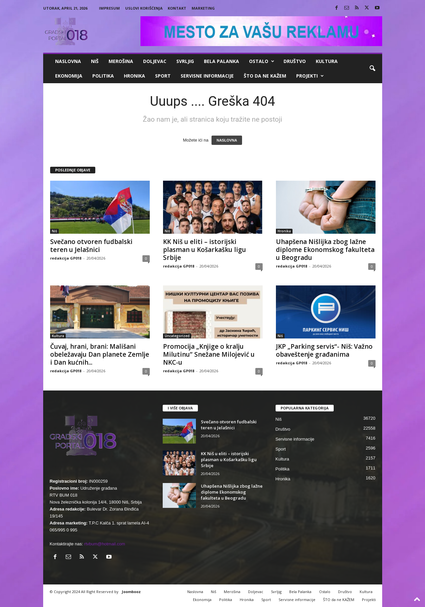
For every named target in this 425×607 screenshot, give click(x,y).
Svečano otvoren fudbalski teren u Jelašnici (91, 245)
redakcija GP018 (65, 258)
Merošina (121, 61)
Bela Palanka (221, 61)
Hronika (134, 76)
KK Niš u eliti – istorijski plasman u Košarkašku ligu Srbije (204, 249)
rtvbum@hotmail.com (104, 543)
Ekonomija (68, 76)
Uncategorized (177, 336)
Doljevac (154, 61)
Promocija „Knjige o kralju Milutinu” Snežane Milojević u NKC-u (209, 354)
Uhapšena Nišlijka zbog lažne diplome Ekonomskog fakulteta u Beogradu (325, 249)
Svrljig (185, 61)
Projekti (310, 76)
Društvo (295, 61)
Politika (103, 76)
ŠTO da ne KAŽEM (265, 76)
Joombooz (131, 591)
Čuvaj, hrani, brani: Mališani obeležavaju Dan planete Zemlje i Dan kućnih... (99, 354)
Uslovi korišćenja (144, 8)
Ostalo (261, 61)
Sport (163, 76)
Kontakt (177, 8)
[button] (372, 68)
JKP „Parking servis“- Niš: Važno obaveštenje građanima (324, 350)
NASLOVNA (226, 140)
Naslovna (68, 61)
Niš (95, 61)
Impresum (109, 8)
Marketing (203, 8)
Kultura (327, 61)
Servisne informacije (207, 76)
